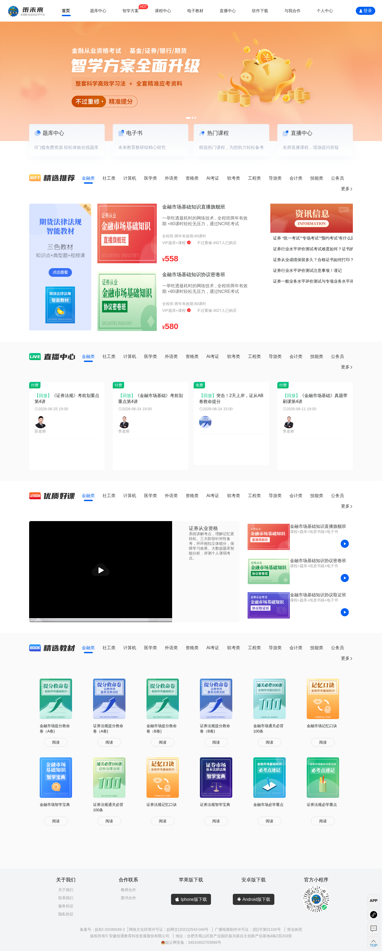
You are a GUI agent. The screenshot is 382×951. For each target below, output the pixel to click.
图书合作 (128, 898)
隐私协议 (65, 914)
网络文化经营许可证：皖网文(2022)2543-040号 (169, 929)
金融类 (88, 178)
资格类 (192, 178)
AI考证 (212, 178)
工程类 (254, 178)
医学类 (150, 178)
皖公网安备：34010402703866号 (191, 942)
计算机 (129, 178)
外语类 (171, 178)
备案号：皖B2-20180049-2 (102, 929)
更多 (347, 188)
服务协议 (65, 906)
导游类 (275, 178)
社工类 (109, 178)
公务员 (337, 178)
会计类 (295, 178)
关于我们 (65, 890)
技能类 (316, 178)
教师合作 (128, 890)
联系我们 (65, 898)
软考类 (233, 178)
